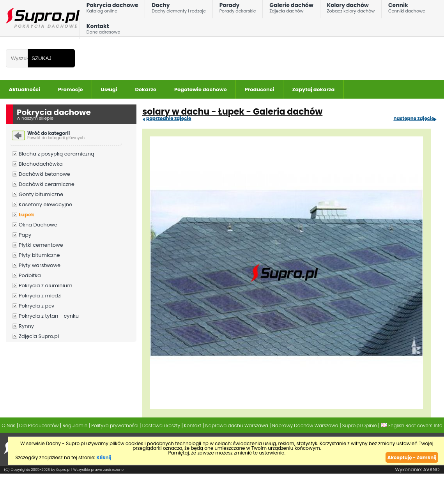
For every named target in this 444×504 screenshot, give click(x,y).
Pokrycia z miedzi (40, 295)
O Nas (8, 425)
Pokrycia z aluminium (46, 285)
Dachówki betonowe (44, 174)
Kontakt (103, 30)
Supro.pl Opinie (359, 425)
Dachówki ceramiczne (46, 184)
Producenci (259, 89)
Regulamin (75, 425)
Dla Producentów (38, 425)
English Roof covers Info (411, 425)
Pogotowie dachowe (200, 89)
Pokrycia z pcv (36, 305)
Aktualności (24, 89)
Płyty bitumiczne (39, 255)
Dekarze (145, 89)
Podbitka (30, 275)
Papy (25, 235)
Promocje (70, 89)
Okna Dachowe (38, 224)
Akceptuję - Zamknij (412, 457)
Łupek (26, 214)
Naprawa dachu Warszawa (236, 425)
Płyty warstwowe (39, 265)
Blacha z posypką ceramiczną (56, 153)
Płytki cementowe (41, 245)
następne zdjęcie (413, 118)
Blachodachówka (41, 164)
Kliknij (104, 457)
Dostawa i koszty (161, 425)
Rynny (26, 326)
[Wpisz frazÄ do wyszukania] (17, 58)
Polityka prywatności (114, 425)
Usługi (109, 89)
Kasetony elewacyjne (45, 204)
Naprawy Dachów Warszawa (305, 425)
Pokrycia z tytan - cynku (49, 316)
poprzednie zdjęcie (168, 118)
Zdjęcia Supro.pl (39, 336)
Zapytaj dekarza (313, 89)
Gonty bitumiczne (41, 194)
